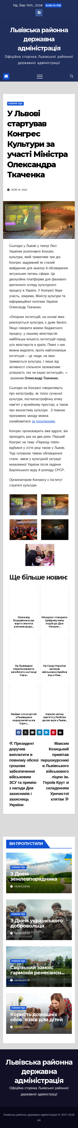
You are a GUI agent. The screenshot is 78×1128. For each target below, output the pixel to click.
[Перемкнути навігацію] (39, 76)
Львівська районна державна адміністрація (39, 39)
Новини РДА (18, 867)
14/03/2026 (22, 886)
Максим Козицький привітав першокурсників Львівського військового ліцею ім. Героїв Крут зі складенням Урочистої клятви (55, 771)
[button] (71, 76)
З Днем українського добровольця (36, 923)
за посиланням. (43, 421)
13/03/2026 (22, 980)
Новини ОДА (15, 103)
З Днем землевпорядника (33, 876)
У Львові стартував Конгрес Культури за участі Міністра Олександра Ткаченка (37, 144)
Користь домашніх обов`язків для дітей (36, 1016)
